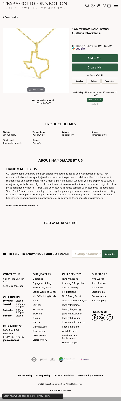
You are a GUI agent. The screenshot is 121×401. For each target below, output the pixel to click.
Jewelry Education (71, 317)
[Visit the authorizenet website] (34, 359)
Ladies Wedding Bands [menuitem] (44, 291)
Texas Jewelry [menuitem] (40, 335)
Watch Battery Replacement (69, 337)
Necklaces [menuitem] (38, 309)
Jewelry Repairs (70, 278)
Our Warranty (99, 296)
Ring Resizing (69, 291)
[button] (87, 5)
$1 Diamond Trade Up (73, 322)
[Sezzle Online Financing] (84, 359)
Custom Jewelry (70, 287)
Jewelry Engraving (71, 309)
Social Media (98, 291)
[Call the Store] (11, 340)
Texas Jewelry (11, 17)
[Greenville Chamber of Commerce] (67, 359)
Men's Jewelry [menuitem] (40, 326)
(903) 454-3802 (43, 103)
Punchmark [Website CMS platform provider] (66, 390)
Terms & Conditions (64, 375)
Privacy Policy (42, 375)
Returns (94, 81)
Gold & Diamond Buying (74, 300)
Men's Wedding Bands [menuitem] (44, 296)
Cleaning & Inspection (73, 283)
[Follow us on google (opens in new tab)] (102, 317)
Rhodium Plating (70, 326)
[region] (36, 60)
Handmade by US (99, 135)
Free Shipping (99, 300)
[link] (98, 5)
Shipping (79, 81)
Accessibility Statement (90, 375)
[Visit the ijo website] (43, 359)
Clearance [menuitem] (38, 278)
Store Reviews (99, 283)
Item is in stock (94, 100)
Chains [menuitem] (36, 317)
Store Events (98, 287)
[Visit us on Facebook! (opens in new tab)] (95, 317)
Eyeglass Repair (70, 342)
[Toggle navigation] (116, 5)
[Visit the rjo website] (52, 359)
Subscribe (110, 253)
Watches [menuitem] (37, 322)
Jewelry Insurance (71, 304)
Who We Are (98, 278)
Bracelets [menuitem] (37, 313)
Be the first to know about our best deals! (36, 253)
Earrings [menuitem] (37, 304)
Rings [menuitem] (35, 300)
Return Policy (25, 375)
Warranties (109, 81)
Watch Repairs (69, 331)
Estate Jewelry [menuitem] (40, 339)
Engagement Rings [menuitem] (43, 283)
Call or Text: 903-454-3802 (14, 280)
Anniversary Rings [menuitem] (42, 287)
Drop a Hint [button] (95, 67)
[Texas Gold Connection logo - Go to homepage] (35, 5)
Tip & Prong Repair (72, 296)
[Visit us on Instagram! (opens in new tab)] (110, 317)
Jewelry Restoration (72, 313)
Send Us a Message (13, 285)
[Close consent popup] (60, 396)
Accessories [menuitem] (39, 331)
